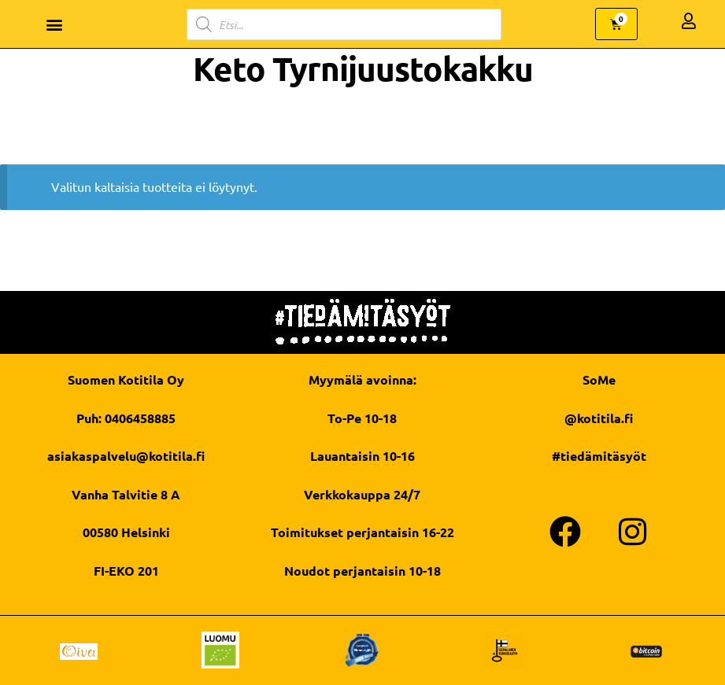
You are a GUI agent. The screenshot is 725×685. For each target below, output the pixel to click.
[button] (55, 24)
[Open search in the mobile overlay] (344, 24)
